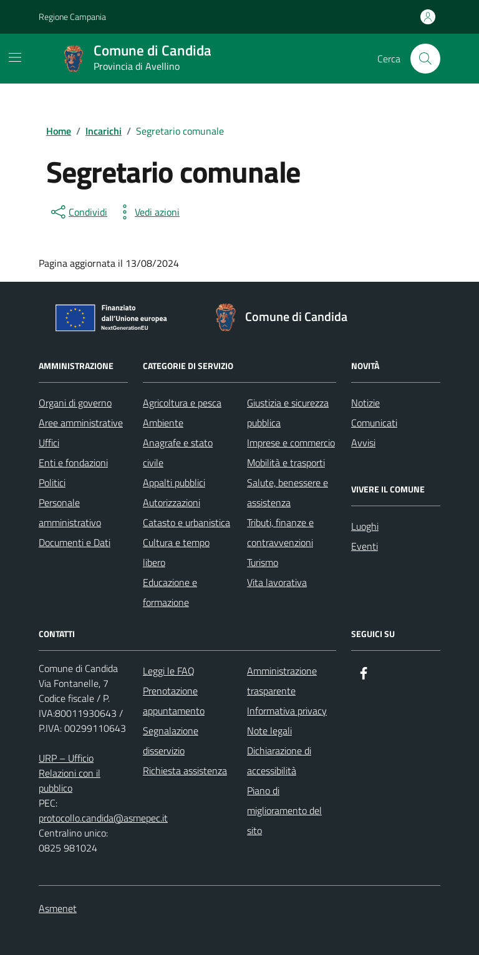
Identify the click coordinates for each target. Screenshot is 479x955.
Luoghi (365, 526)
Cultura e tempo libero (176, 552)
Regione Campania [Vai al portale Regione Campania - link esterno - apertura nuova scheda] (72, 16)
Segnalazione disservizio (170, 740)
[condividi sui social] (78, 212)
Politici (52, 482)
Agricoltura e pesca (182, 402)
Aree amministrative (81, 422)
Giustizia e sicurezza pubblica (288, 412)
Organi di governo (75, 402)
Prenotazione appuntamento (174, 700)
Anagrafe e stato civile (178, 452)
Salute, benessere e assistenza (287, 492)
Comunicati (374, 422)
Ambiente (163, 422)
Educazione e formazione (170, 592)
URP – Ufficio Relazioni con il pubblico (69, 773)
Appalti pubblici (174, 482)
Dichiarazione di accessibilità (279, 760)
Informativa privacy (287, 710)
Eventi (364, 546)
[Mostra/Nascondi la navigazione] (14, 57)
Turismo (262, 562)
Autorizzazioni (171, 502)
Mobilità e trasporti (286, 462)
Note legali (269, 730)
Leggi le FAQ (169, 670)
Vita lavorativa (277, 582)
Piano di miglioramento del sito (284, 810)
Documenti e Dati (74, 542)
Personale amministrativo (70, 512)
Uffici (49, 442)
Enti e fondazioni (73, 462)
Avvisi (363, 442)
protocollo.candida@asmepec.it (103, 817)
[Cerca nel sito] (425, 59)
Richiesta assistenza (185, 770)
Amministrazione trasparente (282, 680)
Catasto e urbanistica (186, 522)
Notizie (365, 402)
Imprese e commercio (291, 442)
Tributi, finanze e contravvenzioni (280, 532)
